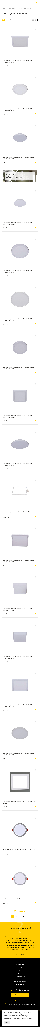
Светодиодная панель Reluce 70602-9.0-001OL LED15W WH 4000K (18, 706)
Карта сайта (20, 984)
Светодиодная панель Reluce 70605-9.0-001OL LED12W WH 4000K (18, 158)
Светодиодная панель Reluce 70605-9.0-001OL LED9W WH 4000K (18, 223)
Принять (7, 1022)
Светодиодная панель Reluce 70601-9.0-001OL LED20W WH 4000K (18, 320)
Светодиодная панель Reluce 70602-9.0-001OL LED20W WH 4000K (18, 561)
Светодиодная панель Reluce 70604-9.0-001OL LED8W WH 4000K (18, 657)
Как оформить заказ (20, 978)
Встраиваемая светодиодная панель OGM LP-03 (19, 849)
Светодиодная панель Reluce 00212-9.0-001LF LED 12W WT (19, 802)
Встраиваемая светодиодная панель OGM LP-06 (19, 898)
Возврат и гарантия (20, 981)
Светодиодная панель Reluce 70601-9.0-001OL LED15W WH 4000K (18, 754)
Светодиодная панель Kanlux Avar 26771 (16, 512)
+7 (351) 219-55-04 (21, 990)
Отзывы (20, 967)
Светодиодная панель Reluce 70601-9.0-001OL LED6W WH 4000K (18, 110)
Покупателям (20, 973)
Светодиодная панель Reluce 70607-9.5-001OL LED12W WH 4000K (18, 609)
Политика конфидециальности (20, 970)
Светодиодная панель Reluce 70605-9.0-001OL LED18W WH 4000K (18, 464)
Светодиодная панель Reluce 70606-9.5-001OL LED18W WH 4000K (18, 271)
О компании (20, 964)
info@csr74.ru (21, 1000)
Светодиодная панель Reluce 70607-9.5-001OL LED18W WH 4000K (18, 61)
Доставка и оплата (20, 976)
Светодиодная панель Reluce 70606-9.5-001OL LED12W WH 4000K (18, 368)
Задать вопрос (20, 954)
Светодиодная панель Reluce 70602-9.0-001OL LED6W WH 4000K (18, 416)
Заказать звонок (20, 995)
